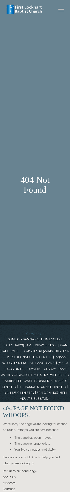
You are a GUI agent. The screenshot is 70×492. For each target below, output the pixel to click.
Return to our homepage (20, 471)
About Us (9, 477)
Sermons (9, 489)
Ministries (9, 483)
